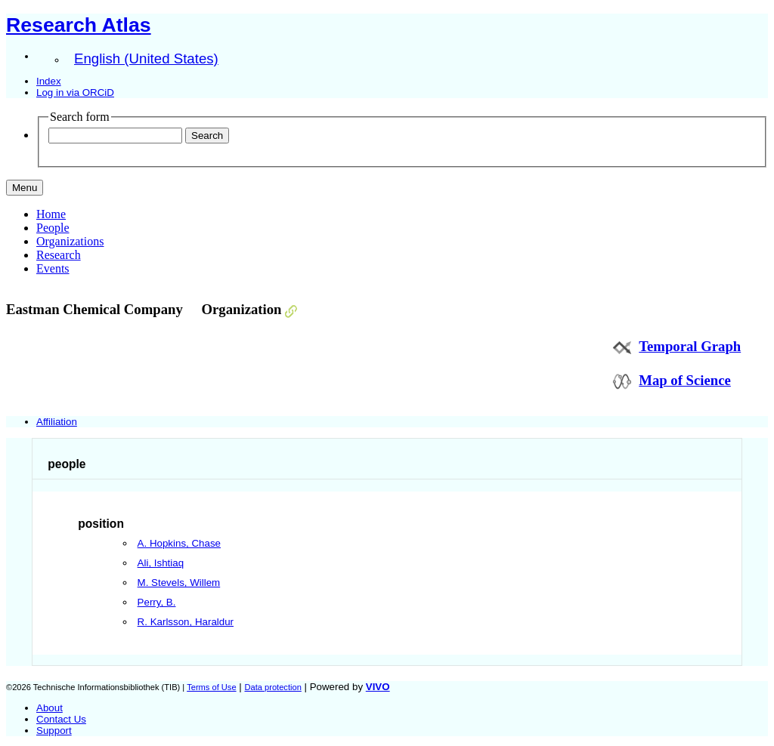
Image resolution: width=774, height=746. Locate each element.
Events (53, 268)
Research (58, 254)
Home (51, 214)
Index (48, 81)
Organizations (70, 241)
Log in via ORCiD (75, 92)
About (49, 708)
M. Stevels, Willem (179, 582)
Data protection (272, 687)
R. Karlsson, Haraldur (186, 621)
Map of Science (685, 380)
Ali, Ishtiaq (161, 563)
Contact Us (61, 719)
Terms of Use (211, 687)
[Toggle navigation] (24, 188)
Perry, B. (157, 602)
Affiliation (56, 421)
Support (54, 730)
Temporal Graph (690, 346)
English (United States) (146, 58)
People (53, 227)
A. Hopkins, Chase (179, 543)
